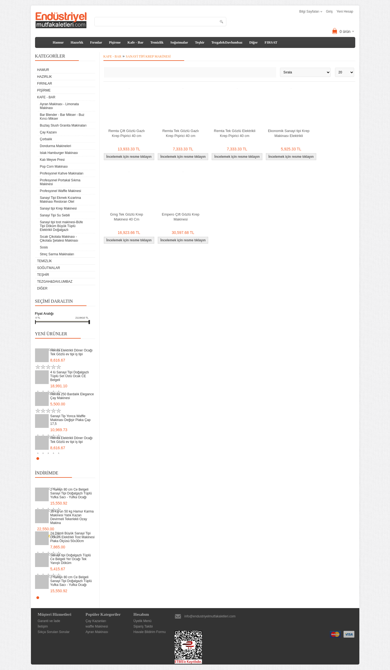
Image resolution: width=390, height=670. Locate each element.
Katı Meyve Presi (52, 160)
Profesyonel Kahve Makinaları (61, 173)
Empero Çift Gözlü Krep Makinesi (180, 216)
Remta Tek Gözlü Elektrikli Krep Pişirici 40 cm (234, 133)
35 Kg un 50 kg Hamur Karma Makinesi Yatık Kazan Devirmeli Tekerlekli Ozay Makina (72, 517)
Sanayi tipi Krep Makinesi (58, 208)
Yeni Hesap (345, 11)
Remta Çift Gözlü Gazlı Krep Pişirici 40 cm (126, 133)
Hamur (58, 42)
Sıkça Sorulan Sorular (54, 632)
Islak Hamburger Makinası (59, 153)
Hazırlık (77, 42)
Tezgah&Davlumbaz (226, 42)
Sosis (44, 247)
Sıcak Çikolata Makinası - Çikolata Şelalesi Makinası (59, 238)
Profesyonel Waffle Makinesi (60, 191)
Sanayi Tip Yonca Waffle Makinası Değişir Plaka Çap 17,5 (70, 420)
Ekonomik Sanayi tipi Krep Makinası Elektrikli (289, 133)
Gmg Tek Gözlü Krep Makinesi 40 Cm (126, 216)
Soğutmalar (179, 42)
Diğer (253, 42)
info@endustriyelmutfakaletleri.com (210, 616)
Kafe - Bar (135, 42)
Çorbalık (46, 139)
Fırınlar (96, 42)
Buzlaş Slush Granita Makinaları (63, 125)
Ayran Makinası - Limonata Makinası (59, 106)
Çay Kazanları (96, 621)
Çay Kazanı (48, 132)
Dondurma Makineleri (55, 146)
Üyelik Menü (143, 621)
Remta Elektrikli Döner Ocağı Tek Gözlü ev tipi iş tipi (71, 352)
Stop (92, 458)
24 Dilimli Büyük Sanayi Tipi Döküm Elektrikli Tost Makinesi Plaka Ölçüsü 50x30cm (72, 537)
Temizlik (156, 42)
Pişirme (115, 42)
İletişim (43, 626)
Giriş (329, 11)
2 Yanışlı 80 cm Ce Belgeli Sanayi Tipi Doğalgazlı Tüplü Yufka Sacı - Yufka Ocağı (71, 493)
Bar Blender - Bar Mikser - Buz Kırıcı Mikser (62, 117)
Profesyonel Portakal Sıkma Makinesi (60, 182)
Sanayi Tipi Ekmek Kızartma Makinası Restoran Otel (60, 200)
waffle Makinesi (97, 626)
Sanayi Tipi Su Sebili (55, 215)
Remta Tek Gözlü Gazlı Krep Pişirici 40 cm (180, 133)
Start (88, 458)
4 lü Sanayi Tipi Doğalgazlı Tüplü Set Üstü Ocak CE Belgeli (69, 376)
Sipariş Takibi (143, 626)
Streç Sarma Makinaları (57, 254)
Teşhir (199, 42)
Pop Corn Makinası (54, 166)
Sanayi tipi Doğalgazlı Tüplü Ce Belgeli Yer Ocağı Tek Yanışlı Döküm (70, 559)
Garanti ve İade (49, 621)
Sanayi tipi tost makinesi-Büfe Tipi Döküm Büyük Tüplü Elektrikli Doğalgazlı (61, 226)
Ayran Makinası (97, 632)
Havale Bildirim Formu (150, 632)
